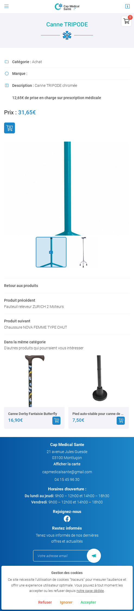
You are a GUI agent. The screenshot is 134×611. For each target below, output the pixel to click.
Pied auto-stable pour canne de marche (98, 414)
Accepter (88, 602)
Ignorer (66, 602)
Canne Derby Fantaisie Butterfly (32, 414)
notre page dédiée (90, 591)
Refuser (45, 602)
